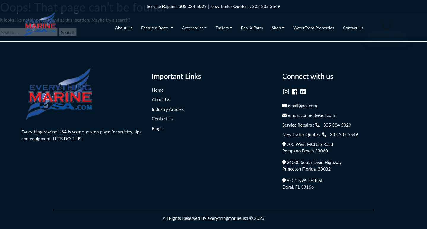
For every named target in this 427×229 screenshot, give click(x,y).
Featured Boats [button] (155, 27)
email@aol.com (299, 105)
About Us (123, 27)
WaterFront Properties (313, 27)
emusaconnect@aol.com (308, 115)
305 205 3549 (266, 6)
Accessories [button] (192, 27)
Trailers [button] (222, 27)
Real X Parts (252, 27)
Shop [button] (276, 27)
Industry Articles (168, 109)
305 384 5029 (193, 6)
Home (158, 90)
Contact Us (353, 27)
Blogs (157, 128)
